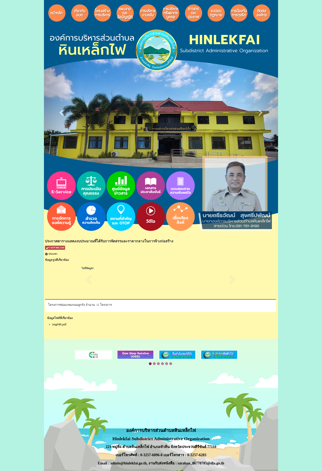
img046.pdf (59, 324)
